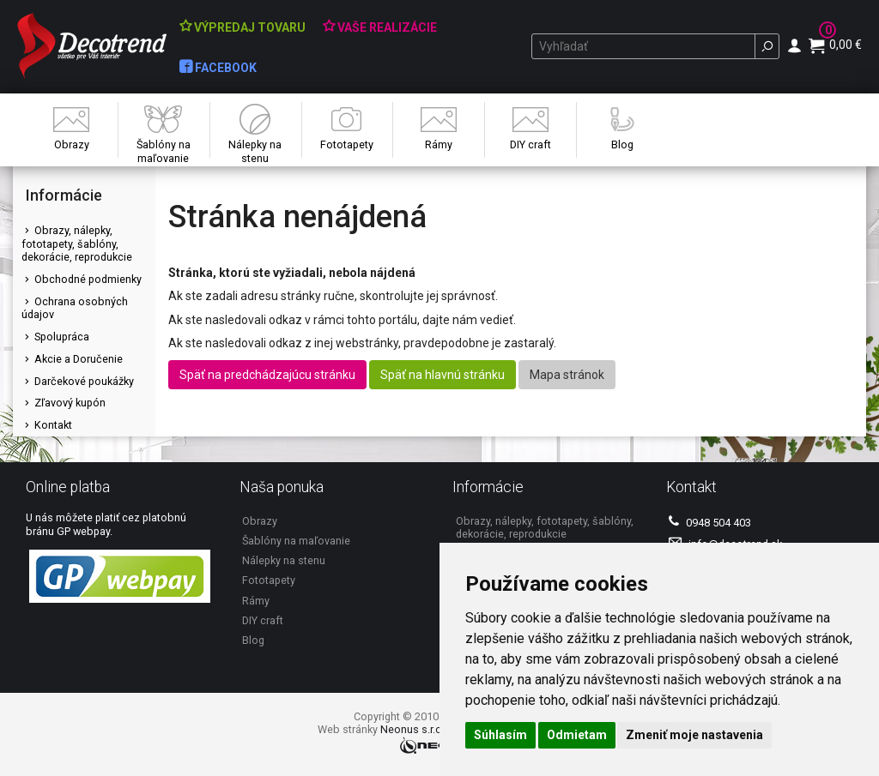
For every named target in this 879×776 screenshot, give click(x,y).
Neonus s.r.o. (412, 729)
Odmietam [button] (577, 735)
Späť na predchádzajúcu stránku (267, 375)
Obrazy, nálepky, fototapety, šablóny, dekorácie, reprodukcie (76, 243)
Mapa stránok (567, 375)
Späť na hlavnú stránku (442, 375)
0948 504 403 (710, 521)
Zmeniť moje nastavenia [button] (694, 735)
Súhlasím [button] (500, 735)
